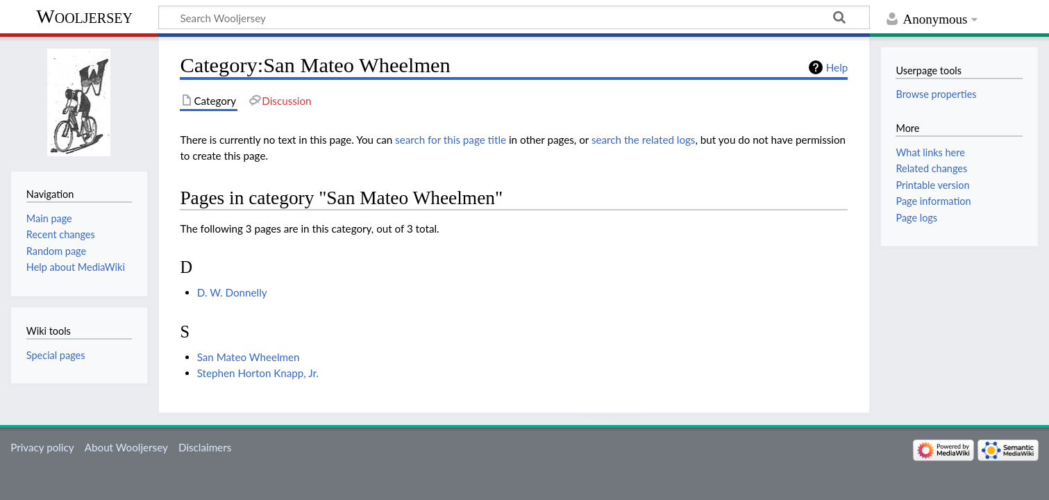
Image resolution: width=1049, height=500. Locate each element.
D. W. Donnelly (232, 292)
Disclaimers (204, 447)
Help (837, 67)
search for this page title (450, 139)
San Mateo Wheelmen (248, 357)
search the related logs (643, 139)
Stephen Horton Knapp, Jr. (258, 373)
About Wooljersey (126, 447)
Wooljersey (84, 16)
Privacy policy (42, 447)
